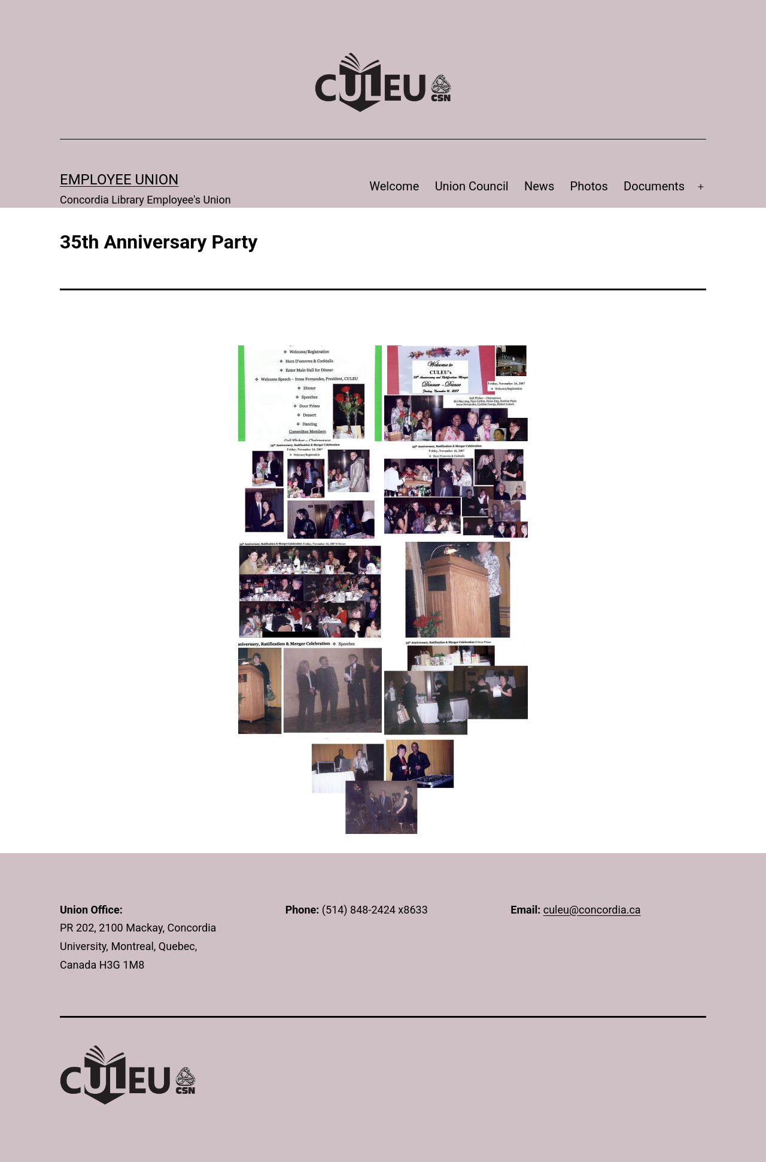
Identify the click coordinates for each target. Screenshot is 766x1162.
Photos (589, 186)
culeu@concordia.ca (592, 909)
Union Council (472, 186)
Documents (654, 186)
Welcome (394, 186)
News (539, 186)
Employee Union (119, 179)
